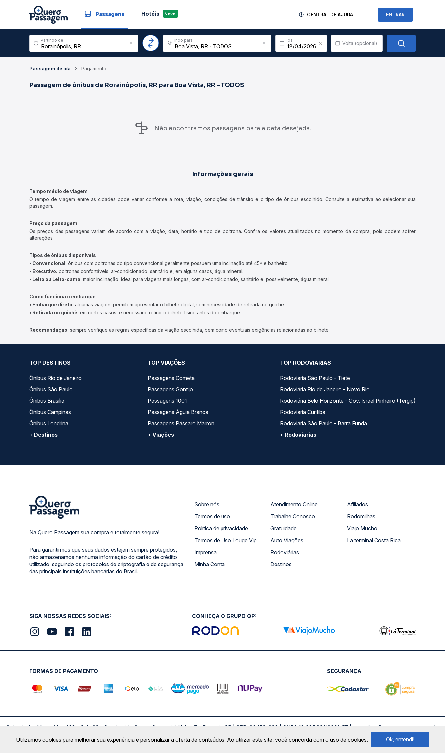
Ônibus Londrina (48, 423)
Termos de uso (212, 516)
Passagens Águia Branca (178, 412)
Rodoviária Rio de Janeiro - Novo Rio (325, 389)
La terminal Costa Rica (374, 540)
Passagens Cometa (171, 378)
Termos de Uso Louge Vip (225, 540)
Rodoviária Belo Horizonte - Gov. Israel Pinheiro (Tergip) (348, 400)
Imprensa (205, 552)
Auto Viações (286, 540)
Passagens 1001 (167, 400)
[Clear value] (320, 43)
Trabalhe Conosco (292, 516)
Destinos (281, 564)
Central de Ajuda (330, 14)
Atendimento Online (294, 504)
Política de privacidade (221, 528)
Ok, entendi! (400, 739)
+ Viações (161, 434)
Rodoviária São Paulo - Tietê (315, 378)
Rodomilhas (361, 516)
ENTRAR (395, 14)
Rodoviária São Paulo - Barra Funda (323, 423)
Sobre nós (206, 504)
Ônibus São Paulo (51, 389)
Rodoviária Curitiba (302, 412)
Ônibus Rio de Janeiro (55, 378)
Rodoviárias (284, 552)
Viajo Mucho (362, 528)
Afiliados (357, 504)
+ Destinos (43, 434)
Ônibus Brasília (46, 400)
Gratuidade (283, 528)
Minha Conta (209, 564)
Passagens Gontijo (170, 389)
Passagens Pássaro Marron (181, 423)
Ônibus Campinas (50, 412)
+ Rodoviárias (298, 434)
